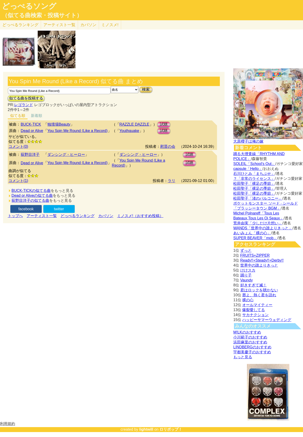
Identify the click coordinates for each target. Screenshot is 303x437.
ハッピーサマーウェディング (266, 320)
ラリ (171, 181)
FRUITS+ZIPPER (255, 255)
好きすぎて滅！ (253, 285)
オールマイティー (257, 305)
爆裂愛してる (253, 310)
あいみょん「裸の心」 (252, 233)
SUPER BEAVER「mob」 (255, 238)
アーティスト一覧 (42, 216)
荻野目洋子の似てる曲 (30, 200)
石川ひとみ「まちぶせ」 (254, 174)
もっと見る (242, 357)
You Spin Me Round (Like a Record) (77, 131)
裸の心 (248, 300)
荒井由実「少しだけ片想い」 (257, 223)
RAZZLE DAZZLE (134, 124)
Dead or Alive (32, 131)
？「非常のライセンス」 (254, 179)
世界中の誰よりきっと (259, 265)
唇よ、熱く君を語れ (259, 295)
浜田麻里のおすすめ (250, 342)
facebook (26, 209)
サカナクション (255, 315)
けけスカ (247, 270)
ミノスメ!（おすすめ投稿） (140, 216)
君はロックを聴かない (259, 290)
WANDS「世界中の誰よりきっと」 (262, 228)
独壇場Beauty (58, 124)
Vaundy (246, 280)
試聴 (164, 124)
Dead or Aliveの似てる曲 (32, 196)
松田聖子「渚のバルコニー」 (257, 198)
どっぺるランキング (77, 216)
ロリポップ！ (171, 429)
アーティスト (59, 25)
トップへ (15, 216)
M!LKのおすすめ (247, 332)
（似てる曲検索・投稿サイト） (42, 15)
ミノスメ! (110, 25)
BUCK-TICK (31, 124)
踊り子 (246, 275)
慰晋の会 (167, 146)
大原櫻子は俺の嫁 (248, 141)
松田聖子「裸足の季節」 (254, 183)
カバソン (88, 25)
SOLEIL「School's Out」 (254, 164)
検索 (146, 89)
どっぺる (20, 25)
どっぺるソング (29, 6)
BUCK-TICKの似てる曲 (31, 191)
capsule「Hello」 (247, 169)
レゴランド (23, 105)
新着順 (36, 116)
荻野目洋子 (30, 155)
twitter (59, 209)
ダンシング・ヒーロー (66, 155)
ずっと (246, 250)
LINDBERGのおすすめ (252, 347)
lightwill (146, 429)
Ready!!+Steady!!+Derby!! (262, 260)
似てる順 (17, 116)
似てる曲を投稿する (26, 98)
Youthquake (129, 131)
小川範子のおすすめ (250, 337)
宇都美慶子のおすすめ (252, 352)
